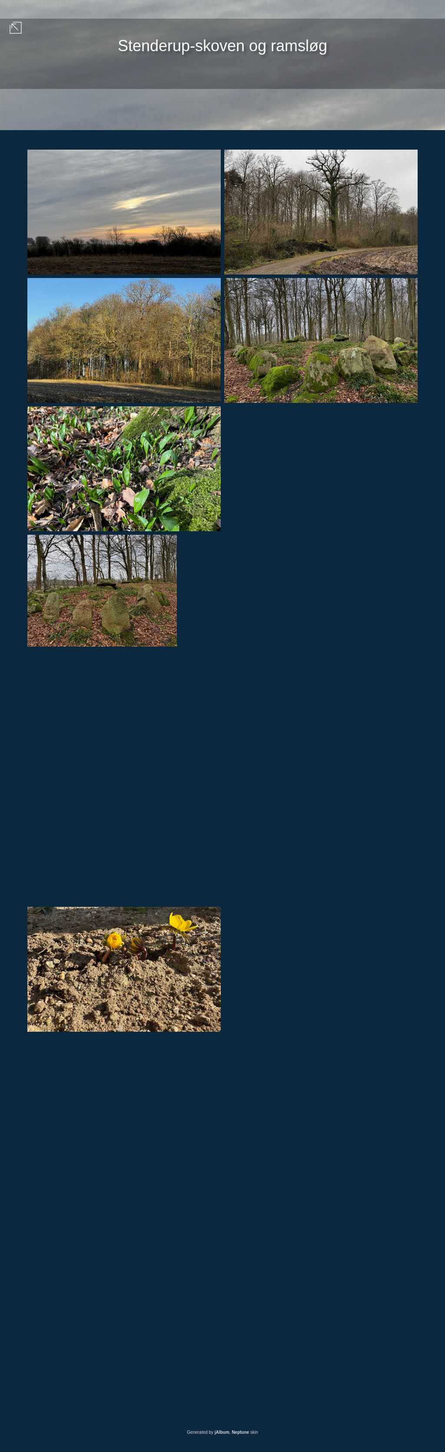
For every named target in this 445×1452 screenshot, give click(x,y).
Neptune (240, 1432)
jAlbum (222, 1432)
